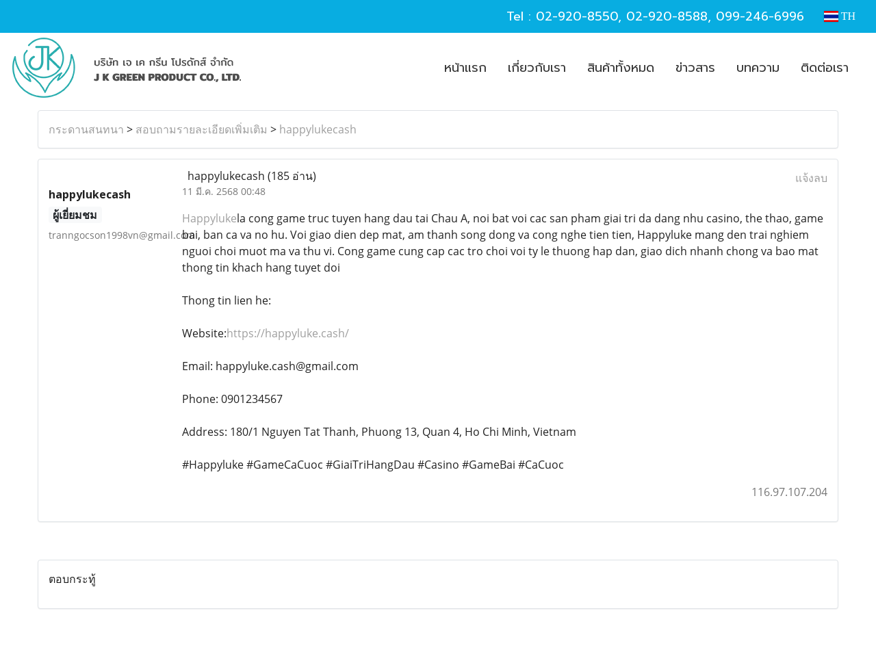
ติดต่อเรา (825, 67)
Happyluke (209, 218)
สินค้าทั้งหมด (620, 67)
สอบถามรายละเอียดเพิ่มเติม (202, 129)
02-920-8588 (667, 16)
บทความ (758, 67)
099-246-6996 (760, 16)
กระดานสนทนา (86, 129)
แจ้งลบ (811, 177)
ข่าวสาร (695, 67)
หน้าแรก (465, 67)
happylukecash (318, 129)
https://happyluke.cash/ (288, 333)
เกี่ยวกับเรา (537, 67)
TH (839, 16)
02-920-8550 (577, 16)
